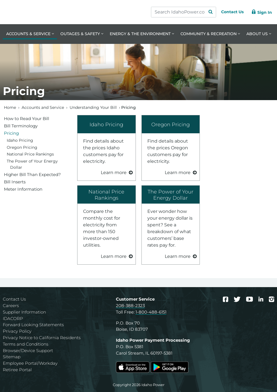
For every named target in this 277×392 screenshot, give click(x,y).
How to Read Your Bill (26, 118)
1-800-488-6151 (151, 312)
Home (10, 107)
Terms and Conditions (25, 344)
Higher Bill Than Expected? (32, 174)
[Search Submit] (205, 12)
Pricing (11, 133)
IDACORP (13, 318)
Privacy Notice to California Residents (42, 337)
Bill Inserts (15, 181)
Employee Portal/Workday (30, 363)
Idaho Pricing (106, 124)
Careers (11, 305)
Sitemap (11, 356)
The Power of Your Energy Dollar (170, 194)
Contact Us (14, 299)
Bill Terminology (21, 126)
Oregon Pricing (170, 124)
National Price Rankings (106, 194)
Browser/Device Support (28, 350)
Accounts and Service (43, 107)
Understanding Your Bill (93, 107)
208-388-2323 (130, 305)
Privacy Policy (17, 331)
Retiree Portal (17, 369)
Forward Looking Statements (33, 324)
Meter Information (23, 189)
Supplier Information (24, 312)
